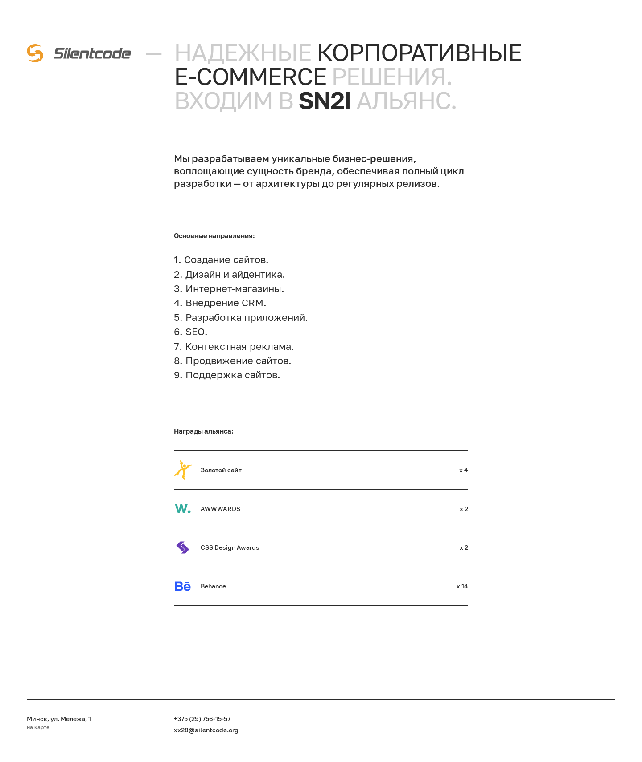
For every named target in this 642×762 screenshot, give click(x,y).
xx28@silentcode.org (206, 730)
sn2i (324, 99)
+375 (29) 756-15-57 (202, 718)
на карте (38, 727)
